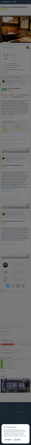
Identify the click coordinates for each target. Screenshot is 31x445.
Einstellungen (8, 439)
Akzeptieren (17, 439)
